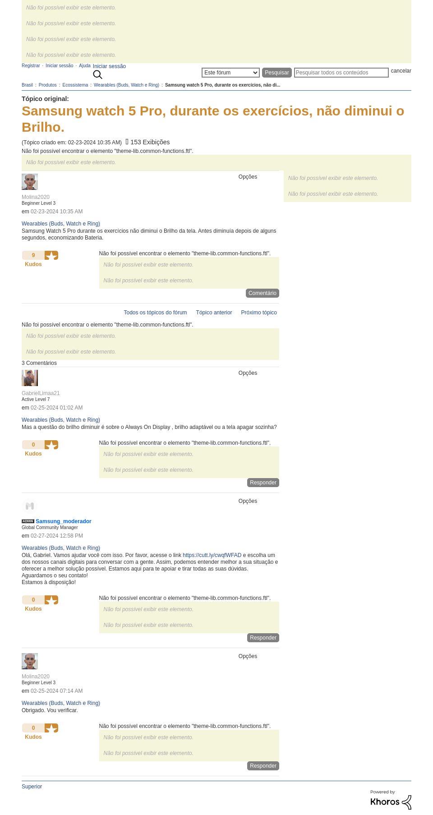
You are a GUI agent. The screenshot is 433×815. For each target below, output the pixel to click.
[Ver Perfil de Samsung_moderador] (63, 521)
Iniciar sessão (109, 66)
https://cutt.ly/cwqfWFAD (212, 555)
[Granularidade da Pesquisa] (231, 73)
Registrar (31, 65)
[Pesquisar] (341, 73)
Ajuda (85, 65)
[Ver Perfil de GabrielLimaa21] (41, 393)
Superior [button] (32, 786)
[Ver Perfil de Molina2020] (36, 197)
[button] (51, 255)
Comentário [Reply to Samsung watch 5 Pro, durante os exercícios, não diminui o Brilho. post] (262, 293)
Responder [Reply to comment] (263, 482)
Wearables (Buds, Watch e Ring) (61, 224)
